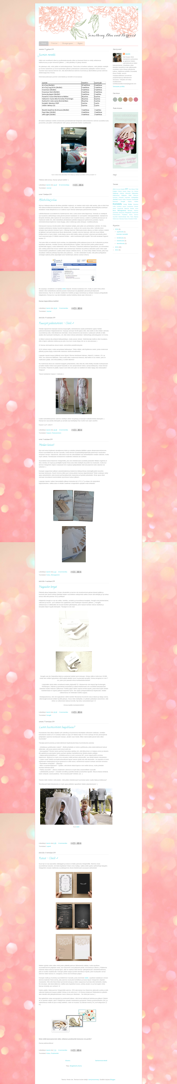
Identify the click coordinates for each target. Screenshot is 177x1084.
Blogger (112, 1079)
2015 (117, 247)
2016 (114, 189)
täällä (64, 289)
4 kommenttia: (63, 843)
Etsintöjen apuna (67, 43)
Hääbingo (115, 193)
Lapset (48, 846)
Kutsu (48, 575)
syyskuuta (120, 232)
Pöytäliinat (124, 214)
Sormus (136, 214)
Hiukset (136, 191)
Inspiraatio (127, 197)
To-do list (54, 43)
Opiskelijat (115, 212)
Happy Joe (130, 191)
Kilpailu (130, 201)
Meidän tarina (134, 208)
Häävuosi (135, 195)
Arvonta (118, 189)
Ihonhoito (115, 197)
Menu (114, 210)
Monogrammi (55, 575)
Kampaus (128, 199)
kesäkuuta (120, 238)
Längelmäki (120, 208)
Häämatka (128, 193)
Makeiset (126, 208)
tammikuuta (121, 243)
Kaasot (48, 433)
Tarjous (136, 216)
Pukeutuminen (56, 433)
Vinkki (135, 218)
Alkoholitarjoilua (48, 200)
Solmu (130, 214)
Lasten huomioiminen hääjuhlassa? (57, 727)
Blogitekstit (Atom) (76, 1066)
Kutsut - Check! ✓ (48, 858)
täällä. (87, 978)
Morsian (130, 210)
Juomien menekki (47, 55)
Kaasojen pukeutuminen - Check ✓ (56, 323)
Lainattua (119, 206)
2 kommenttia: (64, 712)
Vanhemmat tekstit (101, 1060)
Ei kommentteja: (64, 185)
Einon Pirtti (135, 189)
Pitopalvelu (128, 212)
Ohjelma (136, 210)
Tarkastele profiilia (119, 86)
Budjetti (80, 43)
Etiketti (120, 191)
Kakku (124, 199)
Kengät (48, 715)
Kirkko (136, 201)
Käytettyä (135, 204)
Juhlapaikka (134, 197)
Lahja (114, 206)
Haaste (124, 191)
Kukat (125, 204)
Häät (130, 195)
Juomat (48, 188)
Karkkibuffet (135, 199)
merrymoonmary (93, 1079)
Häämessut (116, 195)
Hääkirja (122, 193)
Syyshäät (115, 216)
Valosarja (121, 218)
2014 (117, 250)
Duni (130, 189)
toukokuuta (120, 240)
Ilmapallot (121, 197)
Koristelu (117, 204)
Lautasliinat (130, 206)
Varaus (126, 218)
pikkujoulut (121, 212)
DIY (126, 189)
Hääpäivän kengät (48, 587)
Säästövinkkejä (122, 216)
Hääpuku (124, 195)
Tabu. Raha (130, 216)
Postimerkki (55, 1053)
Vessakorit (131, 218)
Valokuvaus (116, 218)
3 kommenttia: (64, 308)
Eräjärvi (115, 191)
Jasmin (127, 54)
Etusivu (43, 43)
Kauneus (115, 201)
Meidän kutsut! (46, 445)
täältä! (77, 826)
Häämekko (135, 193)
